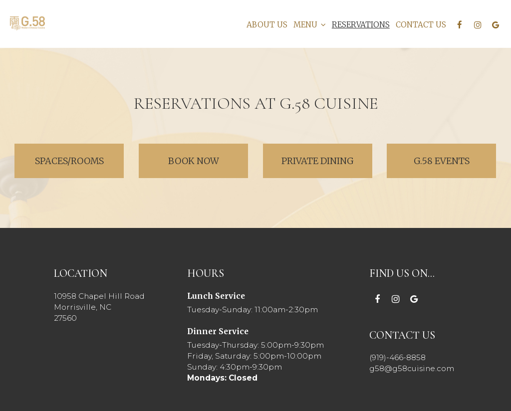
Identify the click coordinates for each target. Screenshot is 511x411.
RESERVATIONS (360, 24)
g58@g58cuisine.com (412, 368)
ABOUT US (266, 24)
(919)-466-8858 (397, 357)
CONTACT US (420, 24)
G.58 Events (442, 161)
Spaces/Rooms (69, 161)
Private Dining (317, 161)
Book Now (179, 161)
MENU (308, 24)
